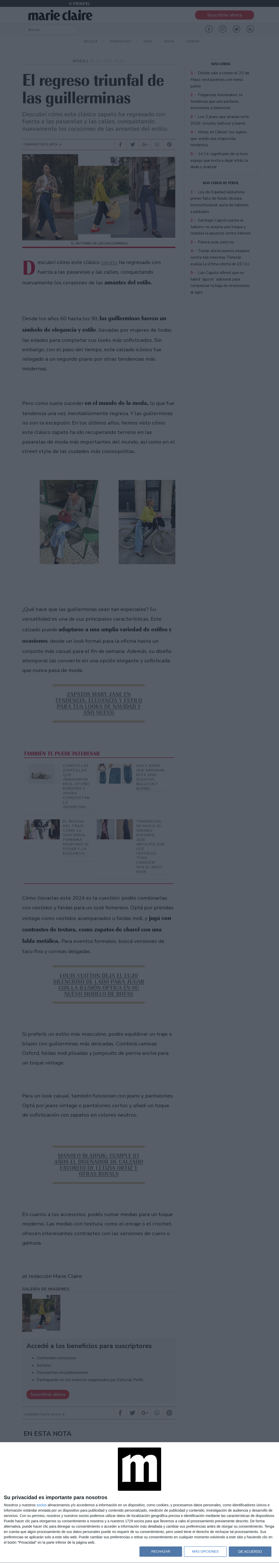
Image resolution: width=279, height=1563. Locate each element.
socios (41, 1505)
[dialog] (139, 1502)
